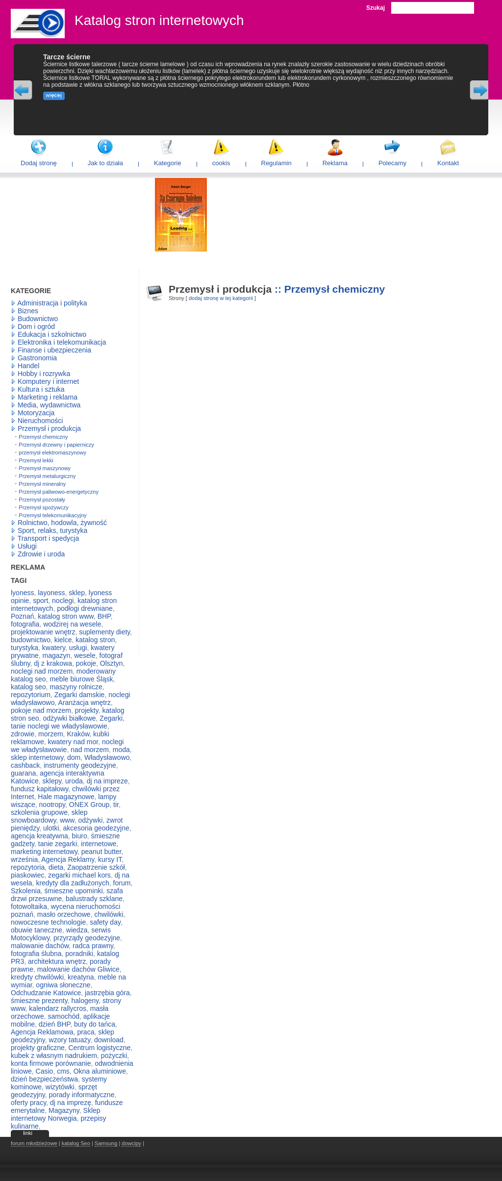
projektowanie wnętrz (43, 632)
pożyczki (114, 1055)
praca (85, 1032)
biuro (79, 836)
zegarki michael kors (79, 875)
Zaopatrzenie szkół (96, 867)
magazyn (57, 655)
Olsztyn (111, 663)
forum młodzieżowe (34, 1143)
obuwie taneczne (36, 930)
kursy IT (110, 859)
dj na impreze (107, 781)
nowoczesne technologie (48, 922)
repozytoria (28, 867)
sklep (77, 593)
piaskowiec (27, 875)
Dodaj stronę (39, 163)
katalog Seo (76, 1143)
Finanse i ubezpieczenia (54, 350)
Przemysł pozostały (42, 500)
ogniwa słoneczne (63, 985)
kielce (63, 640)
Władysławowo (107, 757)
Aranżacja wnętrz (84, 702)
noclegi (63, 600)
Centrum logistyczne (100, 1048)
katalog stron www (66, 616)
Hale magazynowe (66, 797)
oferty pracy (28, 1102)
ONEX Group (89, 804)
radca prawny (93, 946)
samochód (63, 1016)
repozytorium (30, 695)
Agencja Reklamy (67, 859)
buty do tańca (94, 1024)
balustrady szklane (94, 899)
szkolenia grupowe (39, 812)
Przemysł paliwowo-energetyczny (59, 492)
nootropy (52, 804)
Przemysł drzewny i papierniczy (56, 445)
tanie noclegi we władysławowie (59, 726)
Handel (28, 366)
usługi (78, 648)
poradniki (79, 953)
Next (479, 90)
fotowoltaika (29, 906)
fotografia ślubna (36, 953)
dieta (56, 867)
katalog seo (28, 687)
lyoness (22, 593)
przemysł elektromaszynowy (52, 452)
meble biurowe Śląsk (81, 679)
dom (73, 757)
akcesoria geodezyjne (96, 828)
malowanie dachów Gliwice (78, 969)
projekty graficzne (38, 1048)
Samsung (106, 1143)
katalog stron (95, 640)
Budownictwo (38, 319)
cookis (221, 163)
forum (122, 883)
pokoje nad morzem (41, 710)
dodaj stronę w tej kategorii (221, 298)
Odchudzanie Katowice (46, 993)
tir (116, 804)
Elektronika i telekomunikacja (62, 342)
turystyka (24, 648)
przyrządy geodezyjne (86, 938)
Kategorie (167, 163)
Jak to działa (105, 163)
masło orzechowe (64, 914)
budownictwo (30, 640)
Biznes (28, 311)
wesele (85, 655)
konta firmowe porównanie (51, 1063)
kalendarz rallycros (57, 1008)
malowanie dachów (40, 946)
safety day (105, 922)
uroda (74, 781)
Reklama (335, 163)
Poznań (22, 616)
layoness (51, 593)
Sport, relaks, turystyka (52, 530)
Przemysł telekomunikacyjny (52, 515)
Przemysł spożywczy (43, 507)
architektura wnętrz (57, 961)
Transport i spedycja (48, 538)
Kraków (78, 734)
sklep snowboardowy (49, 816)
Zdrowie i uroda (41, 554)
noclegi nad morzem (42, 671)
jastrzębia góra (107, 993)
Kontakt (448, 163)
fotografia (25, 624)
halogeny (85, 1001)
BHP (104, 616)
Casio (44, 1071)
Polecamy (392, 163)
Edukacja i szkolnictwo (52, 334)
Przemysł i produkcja (49, 428)
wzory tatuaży (70, 1040)
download (109, 1040)
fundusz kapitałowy (39, 789)
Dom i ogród (36, 326)
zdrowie (22, 734)
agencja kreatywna (39, 836)
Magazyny (64, 1110)
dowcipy (131, 1143)
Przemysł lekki (36, 460)
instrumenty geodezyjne (80, 765)
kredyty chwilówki (37, 977)
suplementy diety (104, 632)
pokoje (86, 663)
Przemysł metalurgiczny (47, 476)
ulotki (51, 828)
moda (121, 750)
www (67, 820)
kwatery (53, 648)
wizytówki (60, 1087)
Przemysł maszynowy (45, 468)
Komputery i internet (48, 381)
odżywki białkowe (69, 718)
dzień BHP (54, 1024)
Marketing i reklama (47, 397)
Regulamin (276, 163)
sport (40, 600)
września (24, 859)
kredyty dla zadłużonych (72, 883)
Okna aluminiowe (100, 1071)
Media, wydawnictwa (49, 405)
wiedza (77, 930)
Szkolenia (26, 891)
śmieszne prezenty (39, 1001)
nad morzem (90, 750)
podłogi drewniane (85, 608)
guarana (23, 773)
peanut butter (101, 851)
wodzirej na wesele (72, 624)
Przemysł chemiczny (43, 437)
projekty (87, 710)
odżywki (90, 820)
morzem (50, 734)
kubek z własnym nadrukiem (54, 1055)
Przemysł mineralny (42, 484)
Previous (23, 90)
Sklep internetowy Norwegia (55, 1114)
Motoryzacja (36, 413)
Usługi (27, 546)
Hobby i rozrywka (44, 373)
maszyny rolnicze (76, 687)
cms (63, 1071)
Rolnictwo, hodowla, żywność (62, 523)
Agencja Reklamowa (42, 1032)
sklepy (52, 781)
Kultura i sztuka (41, 389)
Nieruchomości (40, 421)
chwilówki (108, 914)
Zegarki (111, 718)
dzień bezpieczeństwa (44, 1079)
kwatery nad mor (73, 742)
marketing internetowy (44, 851)
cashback (25, 765)
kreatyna (81, 977)
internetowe (98, 844)
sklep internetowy (37, 757)
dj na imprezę (70, 1102)
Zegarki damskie (79, 695)
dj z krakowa (53, 663)
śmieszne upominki (73, 891)
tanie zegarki (57, 844)
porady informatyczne (82, 1095)
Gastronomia (37, 358)
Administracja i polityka (52, 303)
